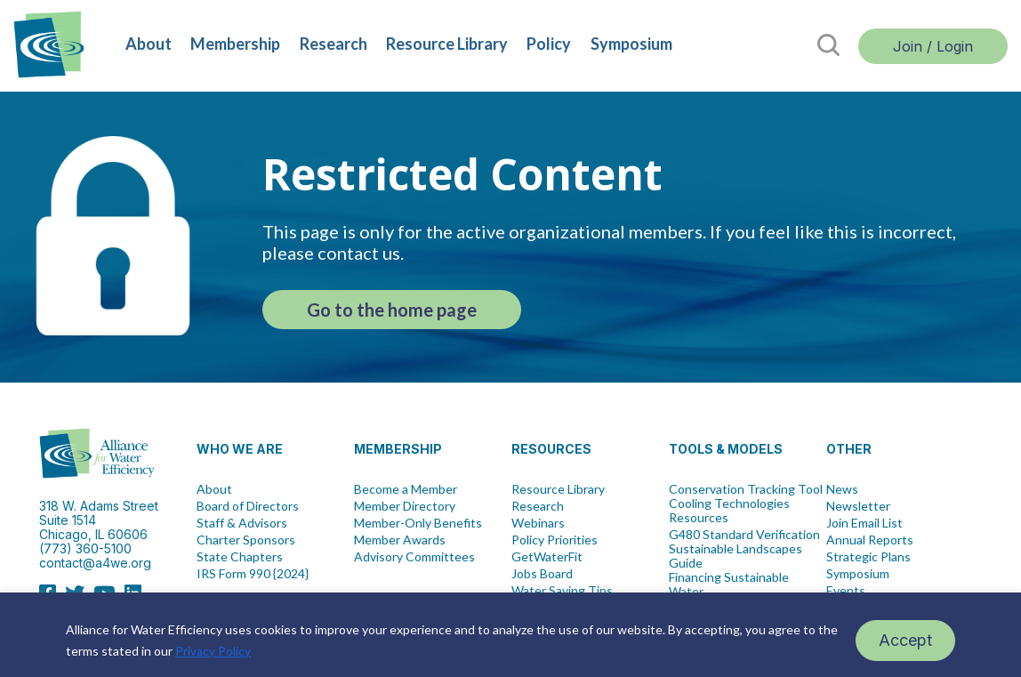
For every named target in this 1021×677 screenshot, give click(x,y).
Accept (905, 640)
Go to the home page (392, 309)
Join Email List (864, 523)
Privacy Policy (213, 650)
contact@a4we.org (95, 562)
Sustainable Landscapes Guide (735, 556)
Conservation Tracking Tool (746, 489)
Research (333, 43)
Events (845, 591)
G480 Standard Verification (744, 535)
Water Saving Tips (562, 591)
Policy (549, 43)
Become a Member (405, 489)
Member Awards (400, 540)
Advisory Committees (414, 557)
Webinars (538, 523)
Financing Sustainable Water (729, 584)
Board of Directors (248, 506)
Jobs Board (542, 574)
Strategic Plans (868, 557)
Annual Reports (869, 540)
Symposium (631, 43)
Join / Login (933, 46)
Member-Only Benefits (418, 523)
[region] (510, 634)
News (842, 489)
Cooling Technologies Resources (729, 510)
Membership (235, 43)
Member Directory (404, 506)
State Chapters (240, 557)
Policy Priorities (554, 540)
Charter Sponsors (246, 540)
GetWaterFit (547, 557)
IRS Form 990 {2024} (253, 574)
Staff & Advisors (242, 523)
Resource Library (447, 43)
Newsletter (858, 506)
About (148, 43)
